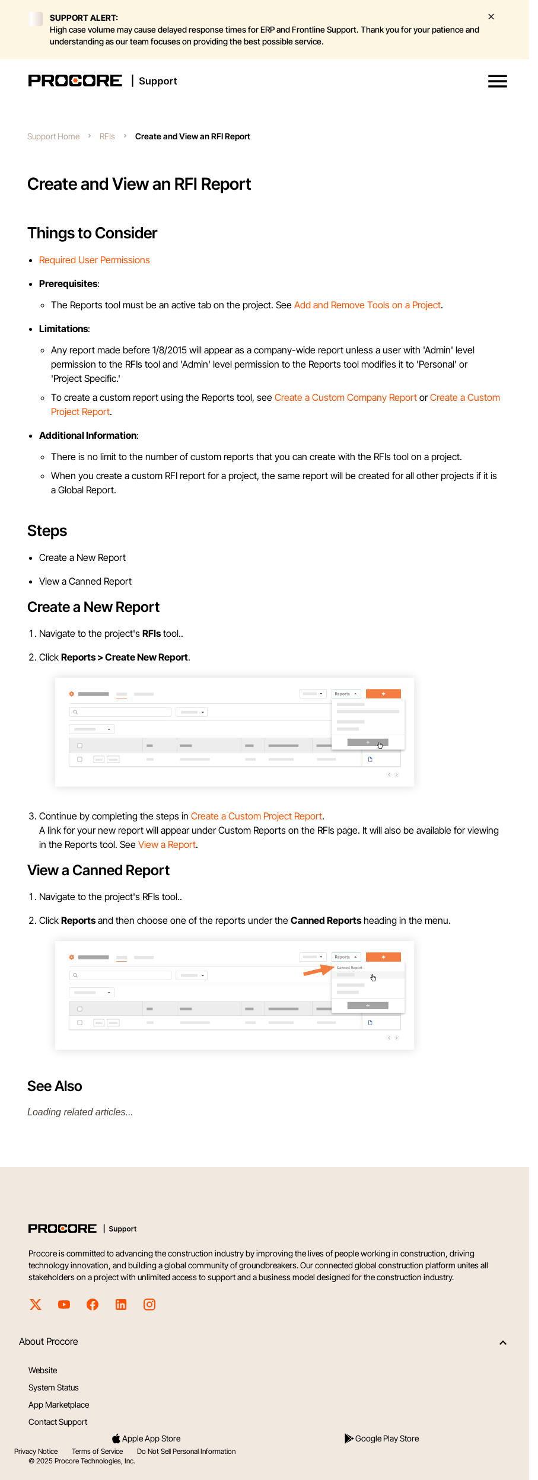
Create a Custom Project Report (256, 816)
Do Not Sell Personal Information (186, 1451)
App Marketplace (58, 1404)
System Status (53, 1387)
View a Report (167, 844)
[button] (497, 81)
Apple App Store (145, 1438)
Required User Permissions (94, 260)
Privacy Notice (36, 1451)
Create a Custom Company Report (346, 397)
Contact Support (57, 1422)
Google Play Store (381, 1438)
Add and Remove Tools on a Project (367, 305)
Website (42, 1370)
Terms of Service (97, 1451)
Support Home (53, 136)
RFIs (107, 136)
